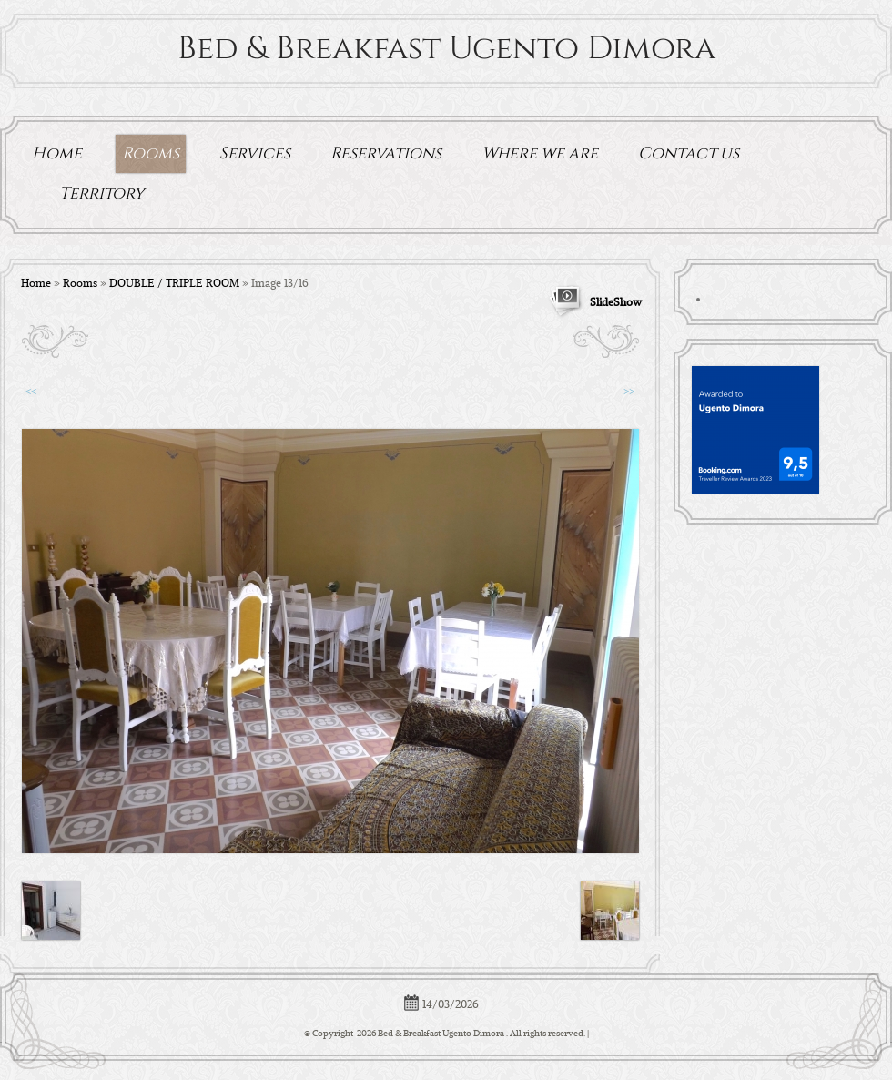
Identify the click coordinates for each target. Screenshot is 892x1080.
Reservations (385, 154)
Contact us (688, 154)
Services (254, 154)
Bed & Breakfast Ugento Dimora (446, 48)
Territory (102, 194)
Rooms (150, 154)
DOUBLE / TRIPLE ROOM (174, 282)
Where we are (539, 154)
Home (57, 154)
